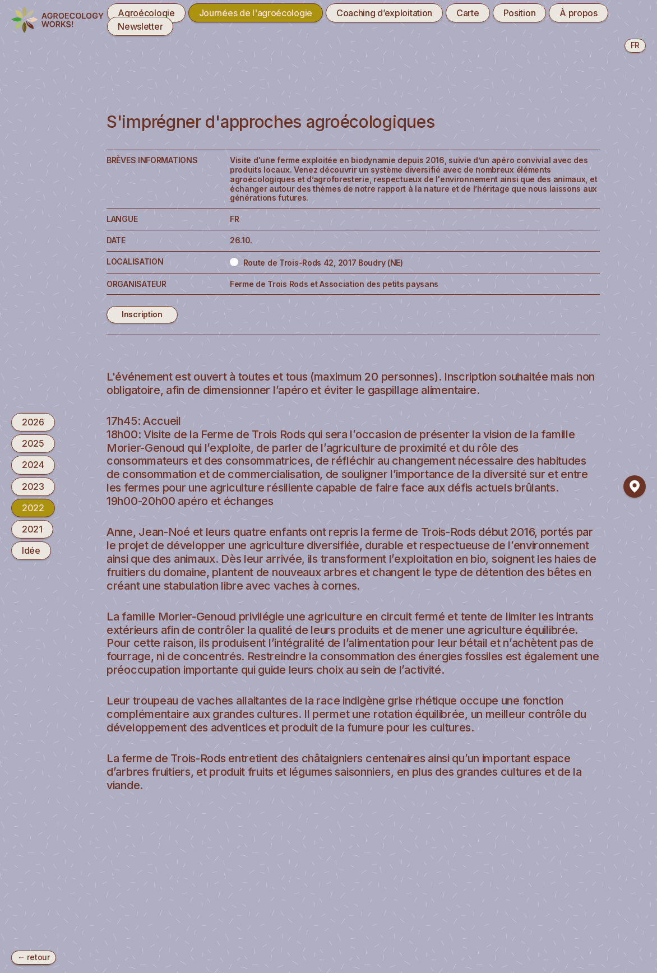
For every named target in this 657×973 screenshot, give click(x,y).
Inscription (142, 314)
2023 (33, 486)
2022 (33, 507)
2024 (33, 464)
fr (635, 45)
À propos (578, 12)
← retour (33, 957)
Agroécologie (146, 12)
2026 (33, 422)
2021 (32, 529)
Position (519, 12)
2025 (33, 443)
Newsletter (140, 26)
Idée (31, 550)
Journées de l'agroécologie (255, 12)
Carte (467, 12)
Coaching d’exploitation (384, 12)
